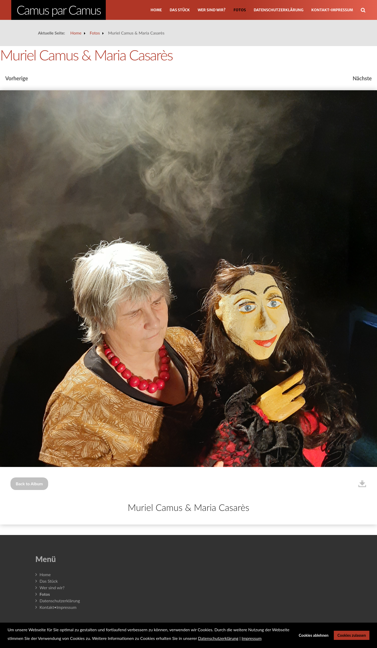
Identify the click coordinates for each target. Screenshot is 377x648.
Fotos (240, 10)
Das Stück (180, 10)
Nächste (362, 78)
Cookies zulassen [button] (351, 635)
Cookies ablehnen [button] (314, 635)
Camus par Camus (58, 10)
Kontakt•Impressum (332, 10)
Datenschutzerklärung (278, 10)
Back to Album (29, 483)
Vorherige (16, 78)
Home (156, 10)
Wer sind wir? (212, 10)
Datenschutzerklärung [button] (218, 638)
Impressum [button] (252, 638)
